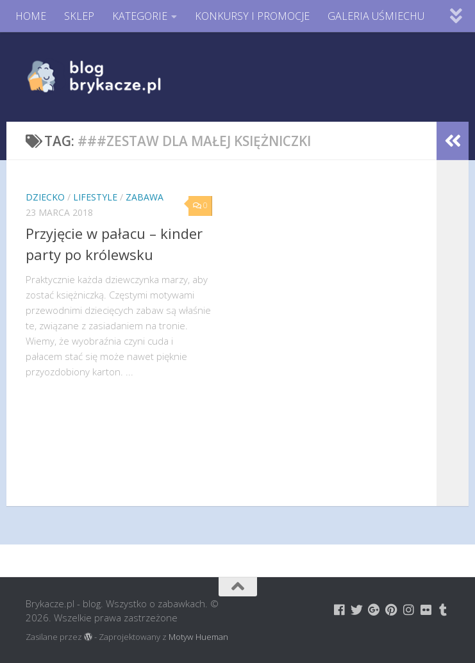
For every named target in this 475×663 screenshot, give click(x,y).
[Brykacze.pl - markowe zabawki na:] (339, 609)
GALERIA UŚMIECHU (376, 16)
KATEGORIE (139, 16)
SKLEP (79, 16)
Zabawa (144, 197)
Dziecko (45, 197)
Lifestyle (95, 197)
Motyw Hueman (198, 637)
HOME (30, 16)
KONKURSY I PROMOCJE (252, 16)
